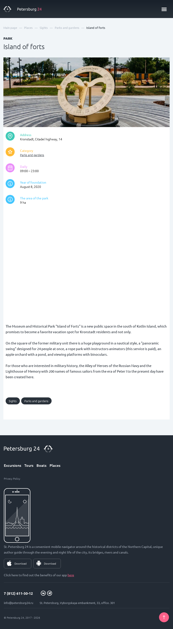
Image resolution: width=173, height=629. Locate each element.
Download (20, 563)
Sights (13, 401)
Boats (41, 465)
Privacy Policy (12, 478)
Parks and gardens (32, 155)
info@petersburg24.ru (18, 603)
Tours (28, 465)
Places (55, 465)
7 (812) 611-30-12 (18, 593)
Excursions (12, 465)
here (71, 575)
